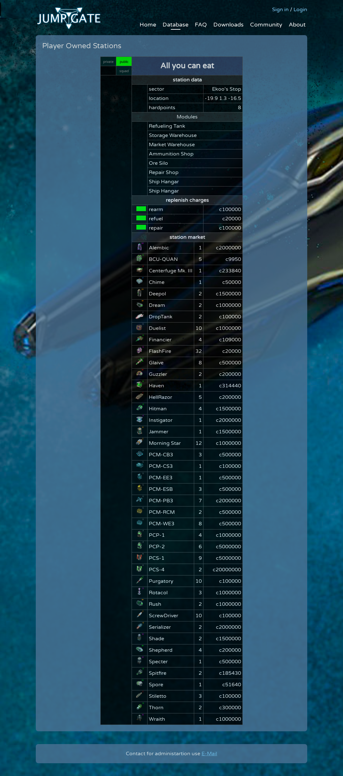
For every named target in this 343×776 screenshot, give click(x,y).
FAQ (201, 24)
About (297, 24)
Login (300, 9)
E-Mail (209, 753)
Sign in (280, 9)
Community (266, 24)
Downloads (228, 24)
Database (175, 24)
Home (148, 24)
